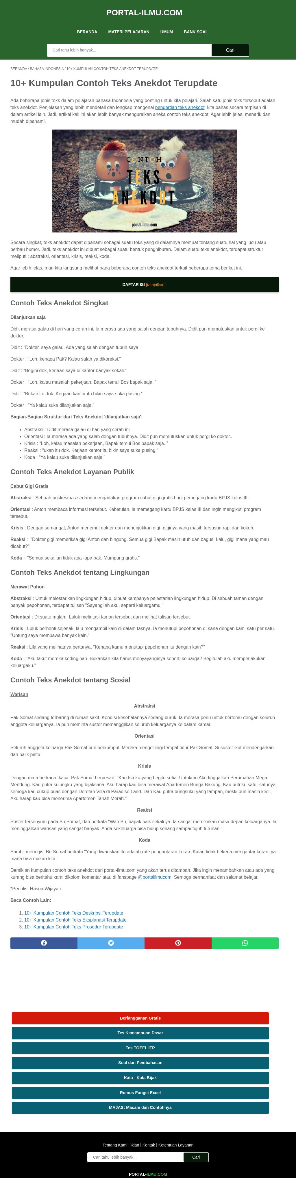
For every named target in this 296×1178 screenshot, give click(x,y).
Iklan (135, 1106)
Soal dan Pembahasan (250, 113)
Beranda (87, 23)
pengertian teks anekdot (104, 123)
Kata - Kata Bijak (250, 127)
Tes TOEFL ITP (250, 98)
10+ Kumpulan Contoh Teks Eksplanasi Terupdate (75, 1017)
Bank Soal (196, 23)
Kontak (148, 1106)
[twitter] (79, 1041)
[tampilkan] (113, 313)
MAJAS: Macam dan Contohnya (250, 161)
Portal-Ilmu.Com (144, 6)
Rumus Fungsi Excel (250, 143)
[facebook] (33, 1041)
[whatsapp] (171, 1041)
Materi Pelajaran (128, 23)
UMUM (166, 23)
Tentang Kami (116, 1106)
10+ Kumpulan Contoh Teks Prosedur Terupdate (73, 1024)
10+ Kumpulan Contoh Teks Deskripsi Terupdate (73, 1010)
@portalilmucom (62, 974)
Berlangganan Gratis (250, 68)
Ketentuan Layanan (175, 1106)
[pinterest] (125, 1041)
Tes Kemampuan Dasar (250, 83)
